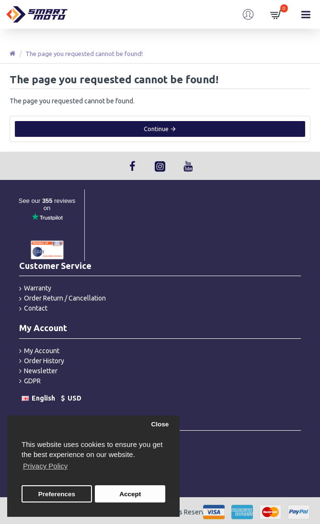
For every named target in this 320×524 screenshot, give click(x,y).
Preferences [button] (56, 494)
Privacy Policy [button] (45, 466)
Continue (156, 128)
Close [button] (160, 424)
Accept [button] (130, 494)
